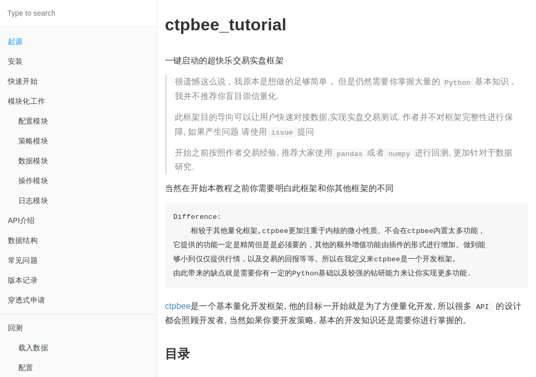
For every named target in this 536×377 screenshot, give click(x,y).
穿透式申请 (26, 300)
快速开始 (23, 81)
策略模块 (33, 141)
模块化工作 (26, 101)
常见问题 (23, 260)
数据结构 (23, 240)
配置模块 (33, 121)
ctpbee (178, 306)
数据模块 (33, 161)
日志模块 (33, 200)
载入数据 (33, 347)
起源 (15, 41)
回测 (15, 328)
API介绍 (21, 220)
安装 (15, 61)
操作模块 (33, 180)
